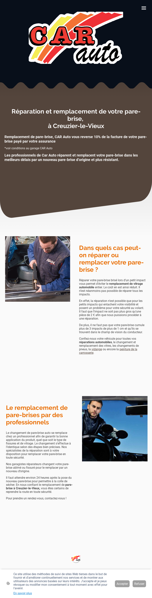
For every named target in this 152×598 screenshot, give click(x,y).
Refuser (139, 584)
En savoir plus (22, 593)
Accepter (122, 584)
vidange (97, 349)
